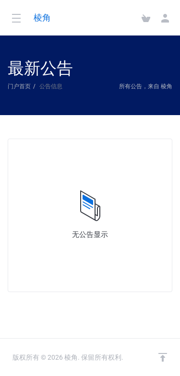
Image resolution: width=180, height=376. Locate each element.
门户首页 (19, 86)
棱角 (42, 17)
